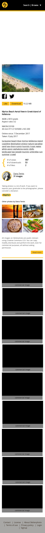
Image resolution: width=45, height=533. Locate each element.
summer (6, 154)
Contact (7, 522)
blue (19, 141)
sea (8, 146)
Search (26, 5)
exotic (26, 149)
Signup (24, 527)
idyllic (31, 149)
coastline (6, 143)
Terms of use (12, 525)
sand (4, 146)
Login (39, 525)
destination (16, 143)
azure (9, 149)
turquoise (6, 141)
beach (14, 141)
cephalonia (18, 149)
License (17, 522)
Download (16, 103)
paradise (38, 143)
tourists (25, 151)
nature (31, 143)
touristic (26, 146)
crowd (13, 154)
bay (13, 151)
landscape (6, 151)
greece (24, 143)
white (4, 149)
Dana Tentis (18, 173)
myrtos (25, 141)
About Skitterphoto (33, 522)
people (18, 151)
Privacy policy (27, 525)
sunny (19, 146)
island (40, 141)
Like (5, 103)
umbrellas (34, 151)
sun (41, 151)
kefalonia (33, 141)
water (38, 146)
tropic (33, 146)
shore (13, 146)
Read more (37, 252)
